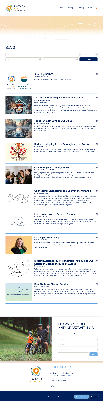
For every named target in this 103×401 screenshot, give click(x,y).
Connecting (80, 8)
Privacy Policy (63, 396)
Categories (83, 54)
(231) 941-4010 (54, 386)
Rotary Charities (15, 8)
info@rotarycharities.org (58, 380)
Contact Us (96, 397)
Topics (8, 59)
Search (95, 8)
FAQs (37, 396)
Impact (90, 8)
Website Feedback (81, 397)
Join (93, 354)
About (52, 8)
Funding (60, 8)
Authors (45, 59)
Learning (70, 8)
